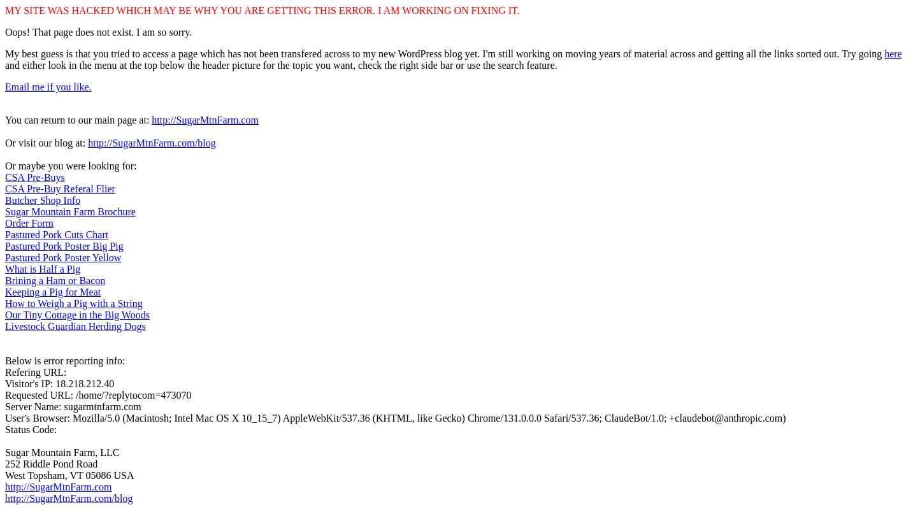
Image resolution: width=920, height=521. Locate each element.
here (893, 53)
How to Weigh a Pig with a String (74, 303)
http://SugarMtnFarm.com (205, 120)
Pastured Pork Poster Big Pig (64, 246)
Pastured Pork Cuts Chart (56, 234)
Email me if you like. (48, 87)
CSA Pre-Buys (35, 177)
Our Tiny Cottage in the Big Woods (77, 315)
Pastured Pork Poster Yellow (63, 257)
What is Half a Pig (42, 269)
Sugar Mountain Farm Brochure (70, 211)
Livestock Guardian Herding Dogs (75, 326)
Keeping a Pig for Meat (53, 292)
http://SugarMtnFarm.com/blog (151, 143)
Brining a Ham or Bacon (55, 280)
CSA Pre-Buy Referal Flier (60, 188)
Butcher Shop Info (42, 200)
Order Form (29, 223)
